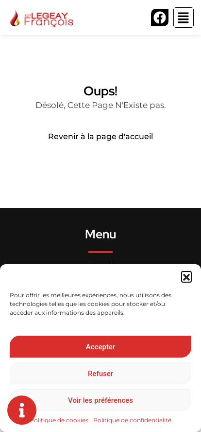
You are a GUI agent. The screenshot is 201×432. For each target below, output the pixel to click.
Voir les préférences (100, 400)
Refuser (100, 373)
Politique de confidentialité (132, 420)
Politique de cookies (59, 420)
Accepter (100, 346)
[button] (186, 276)
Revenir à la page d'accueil (100, 136)
